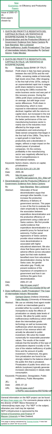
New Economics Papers (13, 6)
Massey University (9, 416)
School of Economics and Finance (16, 414)
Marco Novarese (27, 403)
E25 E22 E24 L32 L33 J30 (28, 169)
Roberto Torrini (35, 37)
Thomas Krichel (32, 421)
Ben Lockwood (27, 45)
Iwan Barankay (12, 45)
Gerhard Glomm (23, 297)
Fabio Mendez (19, 53)
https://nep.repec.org (12, 400)
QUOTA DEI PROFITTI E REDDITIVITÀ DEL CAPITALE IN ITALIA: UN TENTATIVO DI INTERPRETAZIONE (25, 34)
